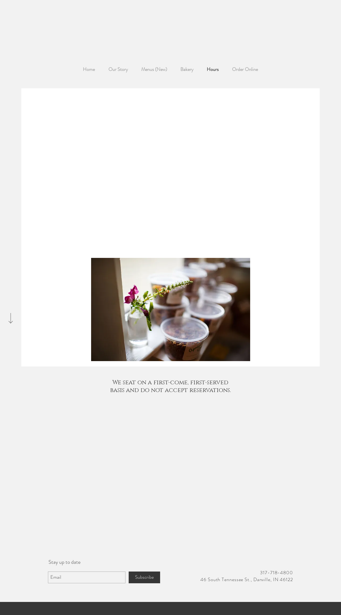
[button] (170, 309)
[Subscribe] (144, 577)
